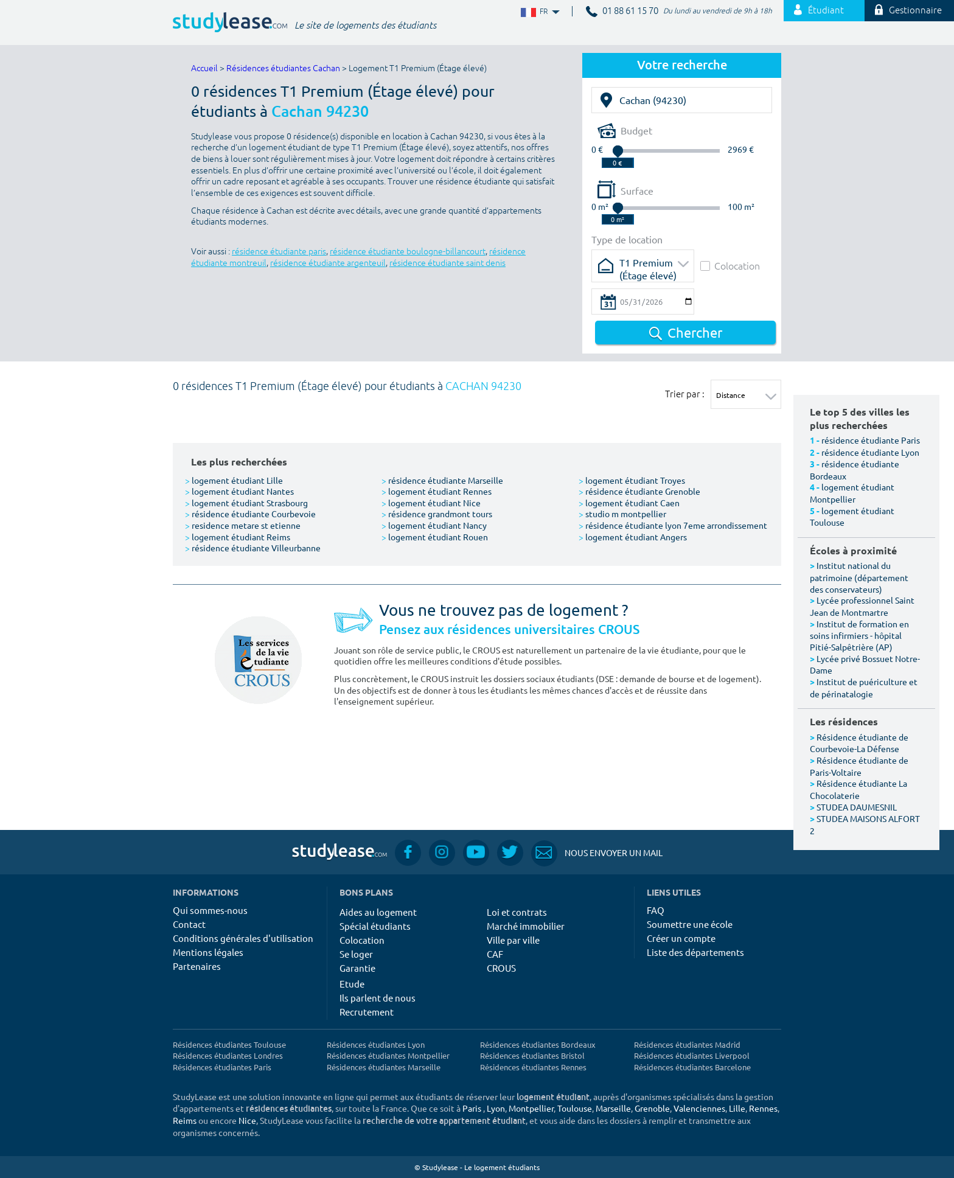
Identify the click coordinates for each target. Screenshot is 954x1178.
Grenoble (652, 1108)
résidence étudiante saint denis (447, 263)
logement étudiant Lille (234, 480)
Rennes (763, 1108)
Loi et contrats (517, 912)
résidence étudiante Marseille (442, 480)
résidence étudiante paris (279, 251)
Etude (351, 983)
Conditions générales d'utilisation (243, 938)
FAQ (655, 910)
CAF (495, 954)
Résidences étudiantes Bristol (532, 1055)
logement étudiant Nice (431, 502)
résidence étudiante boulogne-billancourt (408, 251)
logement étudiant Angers (633, 536)
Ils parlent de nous (377, 997)
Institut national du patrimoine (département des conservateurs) (859, 577)
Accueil (204, 68)
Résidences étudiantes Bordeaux (538, 1044)
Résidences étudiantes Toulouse (229, 1044)
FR (539, 11)
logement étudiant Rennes (436, 491)
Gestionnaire (908, 10)
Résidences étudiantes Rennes (533, 1067)
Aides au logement (378, 912)
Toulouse (574, 1108)
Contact (189, 924)
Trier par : (685, 394)
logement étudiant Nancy (434, 525)
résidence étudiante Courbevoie (250, 513)
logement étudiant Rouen (434, 536)
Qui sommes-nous (210, 910)
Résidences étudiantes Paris (222, 1067)
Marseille (613, 1108)
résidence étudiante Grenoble (639, 491)
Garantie (357, 968)
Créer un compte (681, 938)
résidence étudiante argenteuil (328, 263)
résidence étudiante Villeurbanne (253, 547)
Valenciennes (699, 1108)
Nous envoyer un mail (597, 853)
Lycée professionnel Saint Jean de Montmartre (862, 606)
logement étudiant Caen (629, 502)
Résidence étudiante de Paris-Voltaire (859, 766)
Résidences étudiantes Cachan (283, 68)
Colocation (730, 265)
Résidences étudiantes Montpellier (388, 1055)
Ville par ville (513, 940)
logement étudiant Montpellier (852, 492)
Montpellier (531, 1108)
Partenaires (197, 966)
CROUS (501, 968)
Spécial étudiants (375, 926)
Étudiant (819, 10)
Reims (185, 1120)
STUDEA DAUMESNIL (856, 806)
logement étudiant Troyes (632, 480)
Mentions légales (208, 952)
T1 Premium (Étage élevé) (648, 266)
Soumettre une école (690, 924)
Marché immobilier (526, 926)
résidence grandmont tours (436, 513)
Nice (247, 1120)
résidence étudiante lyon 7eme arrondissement (673, 525)
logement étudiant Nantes (239, 491)
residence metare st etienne (243, 525)
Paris (471, 1108)
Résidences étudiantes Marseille (383, 1067)
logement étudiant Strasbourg (246, 502)
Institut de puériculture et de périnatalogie (863, 687)
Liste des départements (695, 952)
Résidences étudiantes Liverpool (692, 1055)
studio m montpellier (622, 513)
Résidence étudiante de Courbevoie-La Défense (859, 743)
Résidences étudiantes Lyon (376, 1044)
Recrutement (366, 1011)
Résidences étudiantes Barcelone (692, 1067)
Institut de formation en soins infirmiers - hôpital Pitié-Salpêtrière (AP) (859, 635)
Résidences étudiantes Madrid (687, 1044)
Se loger (356, 954)
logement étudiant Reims (237, 536)
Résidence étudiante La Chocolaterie (858, 789)
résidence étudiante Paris (870, 439)
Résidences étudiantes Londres (228, 1055)
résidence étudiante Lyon (870, 452)
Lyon (496, 1108)
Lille (737, 1108)
